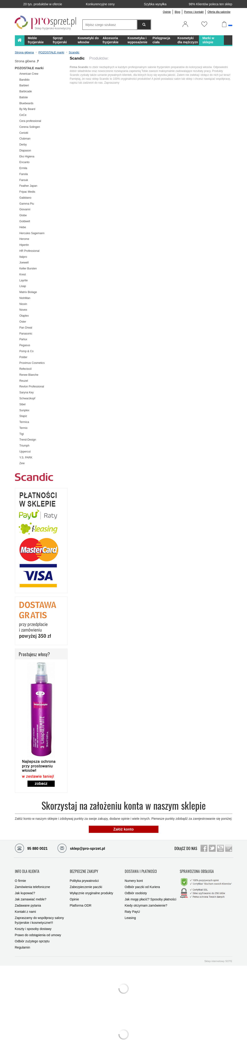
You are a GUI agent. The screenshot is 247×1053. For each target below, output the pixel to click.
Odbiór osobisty (136, 889)
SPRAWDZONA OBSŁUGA (197, 869)
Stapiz (23, 416)
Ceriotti (23, 132)
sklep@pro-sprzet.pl (77, 848)
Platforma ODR (81, 901)
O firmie (20, 876)
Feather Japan (28, 185)
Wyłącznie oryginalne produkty (91, 889)
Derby (23, 144)
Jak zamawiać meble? (30, 895)
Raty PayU (132, 907)
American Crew (28, 73)
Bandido (24, 79)
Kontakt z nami (25, 907)
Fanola (23, 174)
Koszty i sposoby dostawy (33, 924)
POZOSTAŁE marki (29, 68)
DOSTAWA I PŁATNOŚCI (141, 869)
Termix (23, 428)
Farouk (23, 180)
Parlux (23, 339)
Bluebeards (26, 103)
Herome (24, 239)
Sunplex (24, 410)
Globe (23, 215)
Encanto (24, 162)
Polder (23, 357)
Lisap (22, 286)
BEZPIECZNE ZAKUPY (84, 869)
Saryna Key (26, 392)
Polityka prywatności (84, 876)
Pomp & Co (26, 351)
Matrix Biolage (28, 292)
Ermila (23, 168)
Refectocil (25, 368)
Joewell (24, 262)
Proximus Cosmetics (32, 363)
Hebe (22, 227)
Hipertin (24, 245)
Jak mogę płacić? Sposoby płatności (150, 895)
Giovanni (24, 209)
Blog (177, 12)
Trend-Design (27, 439)
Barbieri (24, 85)
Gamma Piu (26, 203)
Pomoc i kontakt (194, 12)
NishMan (24, 298)
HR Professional (29, 250)
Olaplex (24, 315)
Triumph (24, 445)
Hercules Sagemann (32, 233)
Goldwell (24, 221)
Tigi (21, 434)
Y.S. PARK (26, 457)
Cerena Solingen (29, 127)
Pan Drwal (25, 327)
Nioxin (23, 304)
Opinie (167, 12)
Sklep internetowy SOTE (218, 956)
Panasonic (26, 333)
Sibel (22, 404)
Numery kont (134, 876)
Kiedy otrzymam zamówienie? (146, 901)
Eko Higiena (26, 156)
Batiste (23, 97)
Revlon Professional (31, 386)
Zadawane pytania (28, 901)
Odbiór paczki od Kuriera (142, 882)
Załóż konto (123, 829)
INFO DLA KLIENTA (27, 869)
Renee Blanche (28, 374)
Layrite (23, 280)
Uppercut (25, 451)
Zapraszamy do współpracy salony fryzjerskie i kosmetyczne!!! (39, 916)
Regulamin (22, 943)
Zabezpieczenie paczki (86, 882)
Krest (22, 274)
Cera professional (30, 121)
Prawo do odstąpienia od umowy (38, 930)
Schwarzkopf (27, 398)
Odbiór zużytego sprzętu (32, 937)
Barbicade (25, 91)
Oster (22, 321)
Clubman (25, 138)
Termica (24, 422)
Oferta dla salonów (218, 12)
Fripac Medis (27, 191)
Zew (22, 463)
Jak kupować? (25, 889)
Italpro (23, 256)
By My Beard (27, 109)
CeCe (23, 115)
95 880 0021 (31, 848)
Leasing (130, 913)
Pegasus (24, 345)
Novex (23, 309)
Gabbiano (25, 197)
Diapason (25, 150)
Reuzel (23, 380)
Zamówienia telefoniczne (32, 882)
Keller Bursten (28, 268)
